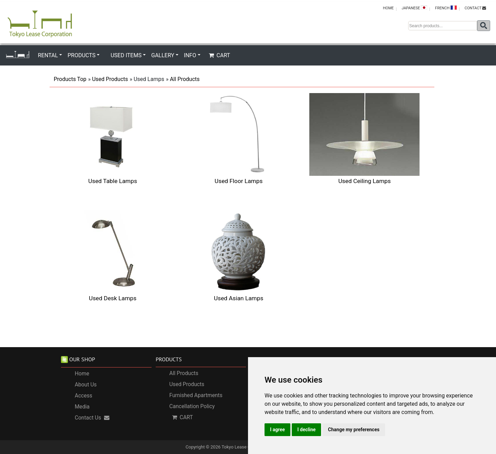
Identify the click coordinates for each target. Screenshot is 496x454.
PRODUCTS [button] (81, 55)
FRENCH (446, 8)
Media (82, 407)
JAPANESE (414, 8)
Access (83, 396)
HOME (388, 8)
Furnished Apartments (196, 395)
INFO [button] (190, 55)
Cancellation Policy (192, 406)
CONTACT (475, 8)
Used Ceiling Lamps (364, 181)
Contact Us (92, 418)
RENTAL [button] (48, 55)
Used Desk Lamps (112, 298)
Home (82, 374)
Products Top (70, 79)
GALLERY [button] (162, 55)
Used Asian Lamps (238, 298)
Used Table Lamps (112, 181)
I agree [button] (277, 429)
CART (219, 55)
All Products (184, 79)
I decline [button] (306, 429)
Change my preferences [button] (353, 429)
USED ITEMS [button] (126, 55)
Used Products (110, 79)
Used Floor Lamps (238, 181)
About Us (86, 385)
